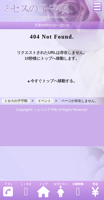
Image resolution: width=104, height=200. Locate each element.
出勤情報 (78, 189)
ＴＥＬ (8, 189)
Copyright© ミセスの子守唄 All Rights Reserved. (52, 110)
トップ (43, 189)
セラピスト (60, 189)
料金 (95, 189)
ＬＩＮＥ (25, 189)
